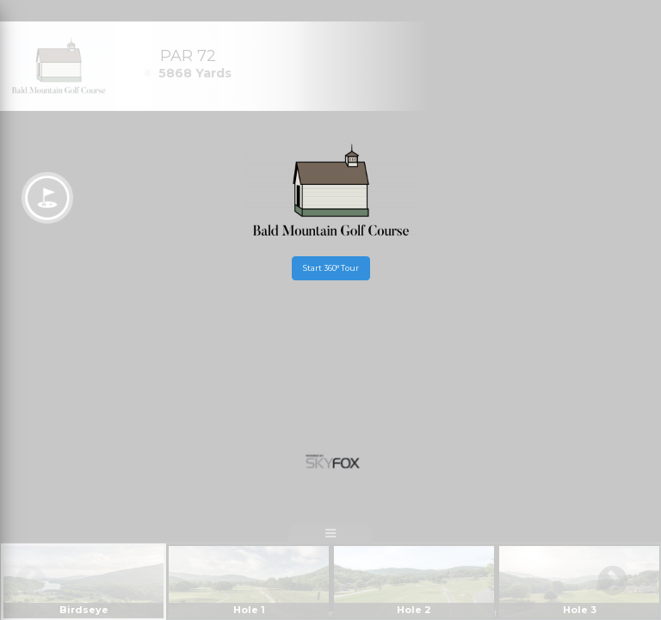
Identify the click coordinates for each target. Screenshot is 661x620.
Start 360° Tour (331, 268)
